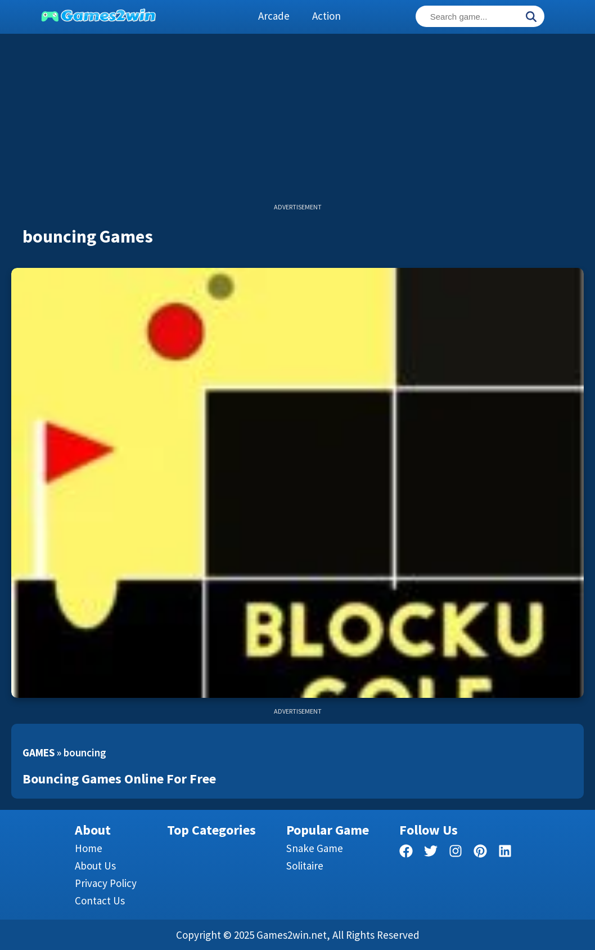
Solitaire (304, 865)
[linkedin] (505, 853)
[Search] (531, 17)
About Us (95, 865)
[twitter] (431, 853)
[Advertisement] (297, 124)
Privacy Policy (106, 883)
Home (88, 848)
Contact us (100, 900)
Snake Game (314, 848)
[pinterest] (480, 853)
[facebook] (406, 853)
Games (38, 752)
